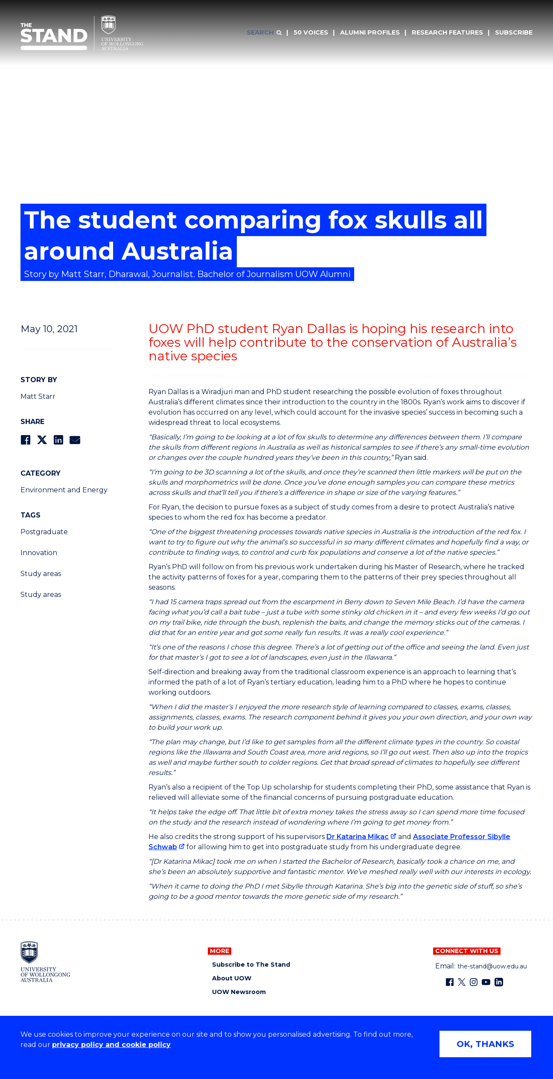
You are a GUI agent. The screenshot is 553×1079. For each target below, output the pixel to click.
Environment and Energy (64, 490)
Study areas (40, 574)
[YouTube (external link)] (486, 982)
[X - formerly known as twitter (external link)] (462, 982)
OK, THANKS (485, 1044)
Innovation (38, 553)
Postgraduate (44, 532)
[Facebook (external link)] (450, 982)
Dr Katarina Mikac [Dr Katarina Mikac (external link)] (357, 837)
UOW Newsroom (239, 992)
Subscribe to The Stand (251, 964)
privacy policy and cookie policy (111, 1045)
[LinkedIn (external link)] (499, 982)
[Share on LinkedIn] (58, 440)
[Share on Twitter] (41, 440)
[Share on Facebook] (25, 440)
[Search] (264, 33)
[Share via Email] (74, 440)
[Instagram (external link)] (473, 982)
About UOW (231, 978)
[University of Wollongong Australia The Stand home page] (81, 32)
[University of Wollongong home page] (45, 961)
